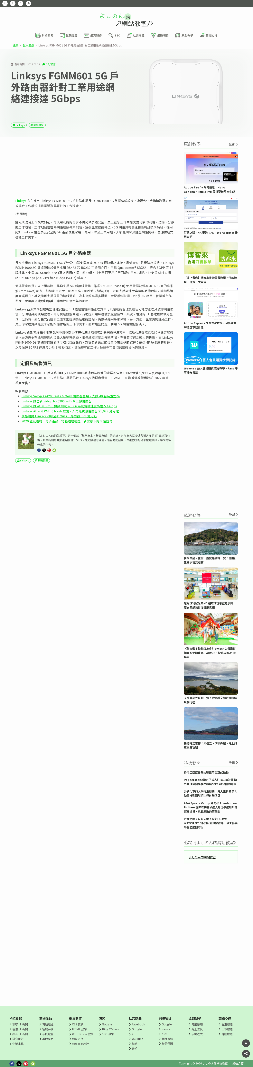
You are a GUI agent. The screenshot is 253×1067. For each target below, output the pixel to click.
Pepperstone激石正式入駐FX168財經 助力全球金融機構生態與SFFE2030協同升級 (210, 782)
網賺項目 (165, 1018)
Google (107, 1024)
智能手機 (47, 1029)
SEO (102, 1018)
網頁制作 (75, 1018)
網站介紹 (238, 1063)
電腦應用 (197, 1024)
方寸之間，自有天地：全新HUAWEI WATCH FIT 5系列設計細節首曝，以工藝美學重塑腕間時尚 (211, 823)
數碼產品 (28, 45)
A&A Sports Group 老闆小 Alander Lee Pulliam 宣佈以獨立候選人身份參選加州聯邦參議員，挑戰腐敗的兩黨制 (210, 807)
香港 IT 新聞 (20, 1029)
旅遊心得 (225, 1018)
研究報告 (17, 1039)
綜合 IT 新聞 (20, 1034)
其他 (134, 1044)
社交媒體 (135, 1018)
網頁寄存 (77, 1039)
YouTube (137, 1039)
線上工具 (197, 1029)
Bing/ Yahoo (110, 1029)
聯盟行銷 (167, 1043)
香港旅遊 (227, 1024)
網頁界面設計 (80, 1044)
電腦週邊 (47, 1024)
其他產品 (47, 1039)
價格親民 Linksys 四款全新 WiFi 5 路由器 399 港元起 (59, 416)
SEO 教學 (108, 1034)
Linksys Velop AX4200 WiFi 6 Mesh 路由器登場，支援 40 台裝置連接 (71, 396)
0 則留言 (51, 64)
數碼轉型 (38, 125)
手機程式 (197, 1034)
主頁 (15, 45)
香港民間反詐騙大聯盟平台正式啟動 (206, 772)
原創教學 (195, 1018)
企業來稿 (17, 1044)
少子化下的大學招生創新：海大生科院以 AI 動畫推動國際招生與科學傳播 (210, 793)
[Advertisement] (94, 167)
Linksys (20, 125)
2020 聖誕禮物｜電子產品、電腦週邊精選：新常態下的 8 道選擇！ (69, 421)
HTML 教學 (79, 1029)
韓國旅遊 (227, 1034)
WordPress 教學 (82, 1034)
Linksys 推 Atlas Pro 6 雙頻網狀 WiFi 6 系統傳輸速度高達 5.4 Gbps (69, 406)
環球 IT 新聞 (20, 1024)
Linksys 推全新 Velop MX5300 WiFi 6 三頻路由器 (57, 401)
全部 (232, 144)
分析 (134, 1048)
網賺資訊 (167, 1039)
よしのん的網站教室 (202, 857)
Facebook (138, 1024)
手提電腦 (47, 1034)
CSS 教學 (77, 1024)
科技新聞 (15, 1018)
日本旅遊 (227, 1029)
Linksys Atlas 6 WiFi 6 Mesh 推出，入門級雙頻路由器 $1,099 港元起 (70, 411)
